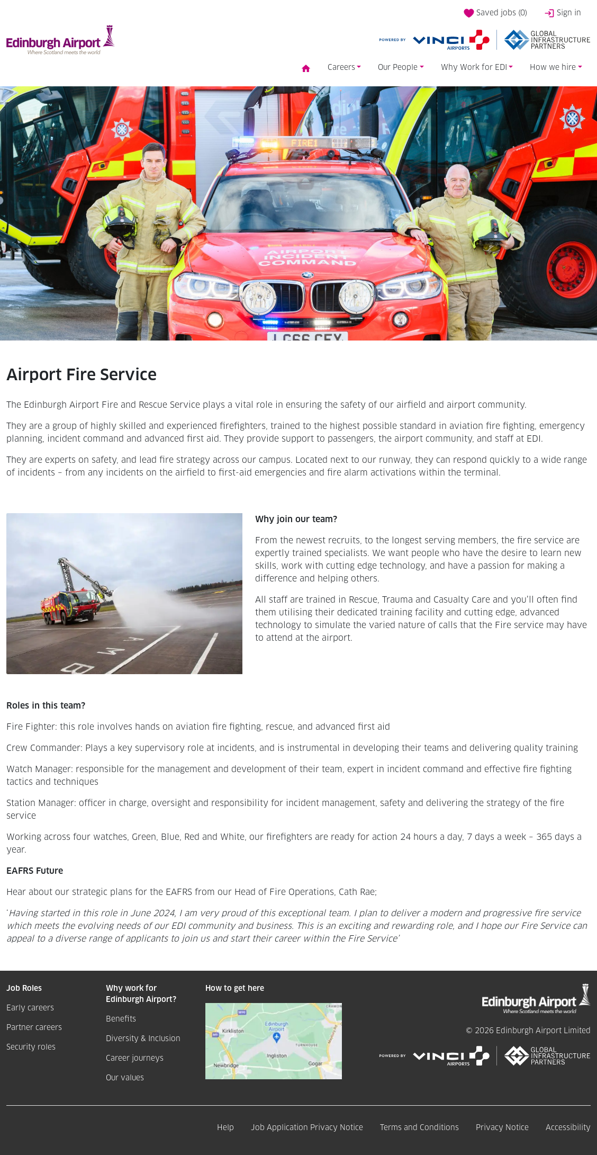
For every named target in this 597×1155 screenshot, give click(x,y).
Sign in (562, 13)
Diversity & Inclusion (143, 1039)
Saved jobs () (495, 13)
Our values (125, 1078)
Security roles (31, 1047)
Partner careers (34, 1028)
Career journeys (135, 1058)
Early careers (30, 1008)
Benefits (121, 1019)
